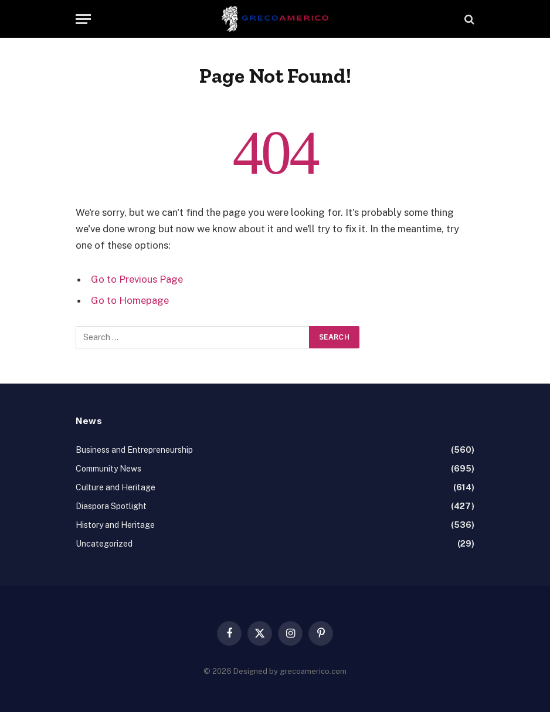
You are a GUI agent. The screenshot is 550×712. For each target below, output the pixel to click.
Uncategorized (104, 543)
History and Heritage (115, 525)
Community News (108, 468)
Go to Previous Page (137, 279)
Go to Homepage (130, 300)
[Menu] (83, 19)
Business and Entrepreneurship (134, 450)
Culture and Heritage (115, 487)
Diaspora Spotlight (111, 506)
